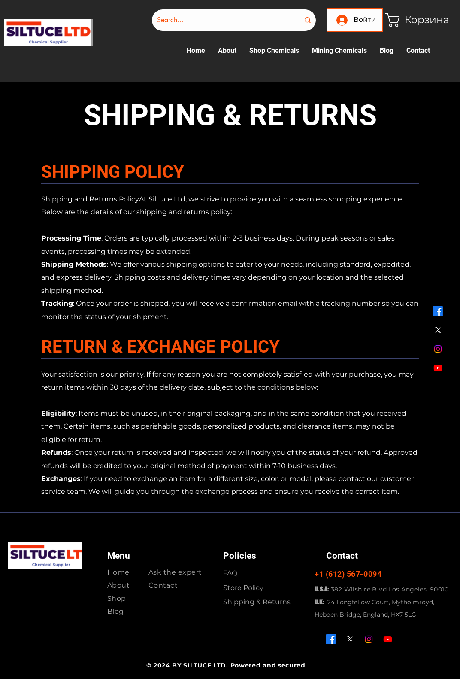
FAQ (230, 573)
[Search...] (222, 20)
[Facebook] (438, 311)
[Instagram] (438, 349)
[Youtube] (438, 368)
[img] (48, 45)
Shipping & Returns (257, 602)
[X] (438, 330)
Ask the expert (175, 572)
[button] (413, 20)
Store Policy (243, 588)
